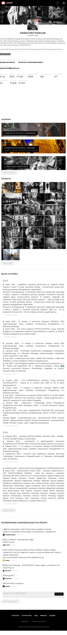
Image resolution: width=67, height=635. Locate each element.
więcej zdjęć (8, 267)
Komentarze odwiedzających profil (24, 526)
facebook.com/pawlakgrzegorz (30, 62)
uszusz (7, 564)
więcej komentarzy (10, 605)
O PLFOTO (15, 620)
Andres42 (8, 582)
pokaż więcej (5, 54)
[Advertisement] (33, 101)
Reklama (43, 620)
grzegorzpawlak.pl (7, 62)
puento (7, 590)
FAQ (36, 620)
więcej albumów (9, 156)
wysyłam (59, 598)
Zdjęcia (6, 162)
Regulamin (25, 626)
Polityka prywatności (39, 626)
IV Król (7, 548)
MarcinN (8, 574)
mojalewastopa (10, 538)
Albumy (6, 119)
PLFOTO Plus (27, 620)
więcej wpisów (8, 514)
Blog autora (9, 277)
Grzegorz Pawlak (33, 32)
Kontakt (52, 620)
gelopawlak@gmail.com (9, 68)
